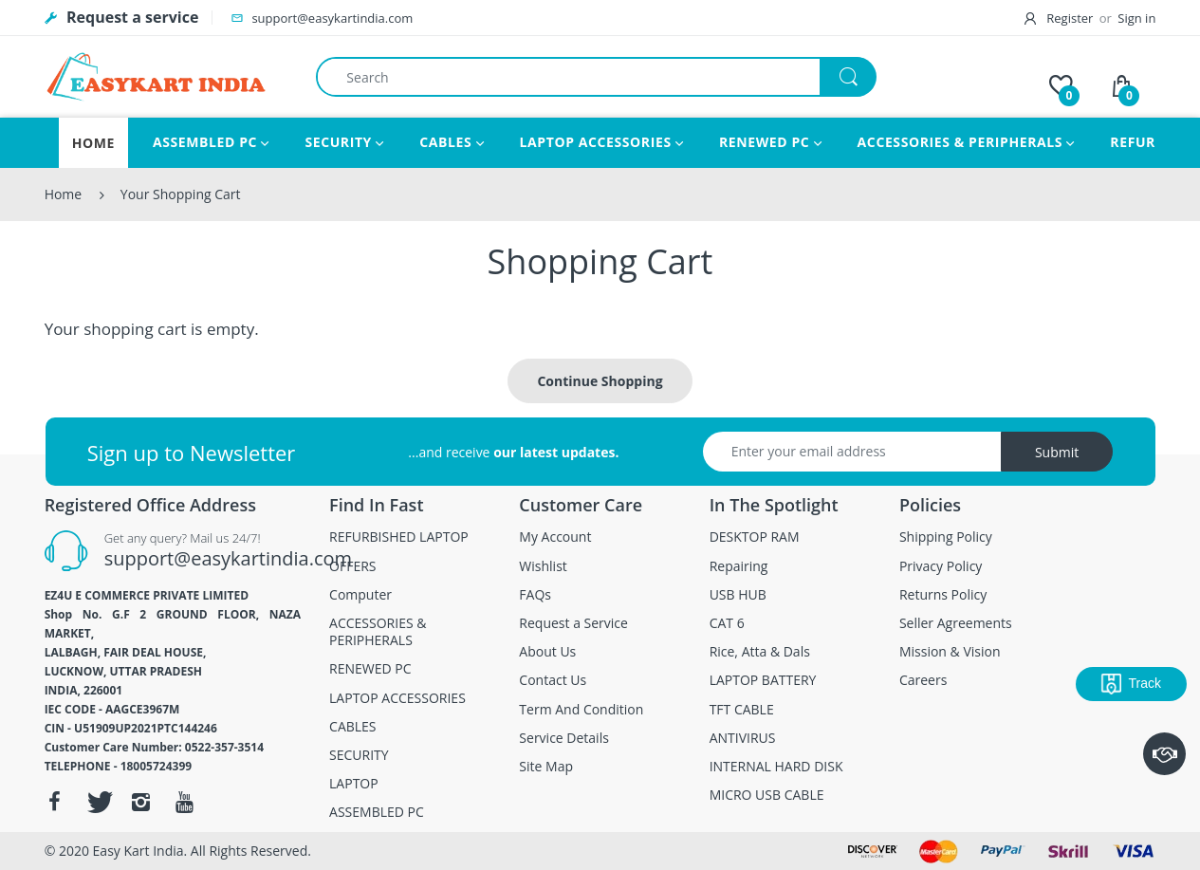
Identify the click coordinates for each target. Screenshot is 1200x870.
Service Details (564, 738)
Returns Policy (943, 594)
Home (64, 194)
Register (1061, 18)
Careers (923, 680)
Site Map (546, 766)
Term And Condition (581, 709)
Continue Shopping (599, 381)
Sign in (1136, 18)
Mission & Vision (950, 651)
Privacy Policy (940, 566)
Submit (1057, 452)
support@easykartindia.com (228, 558)
